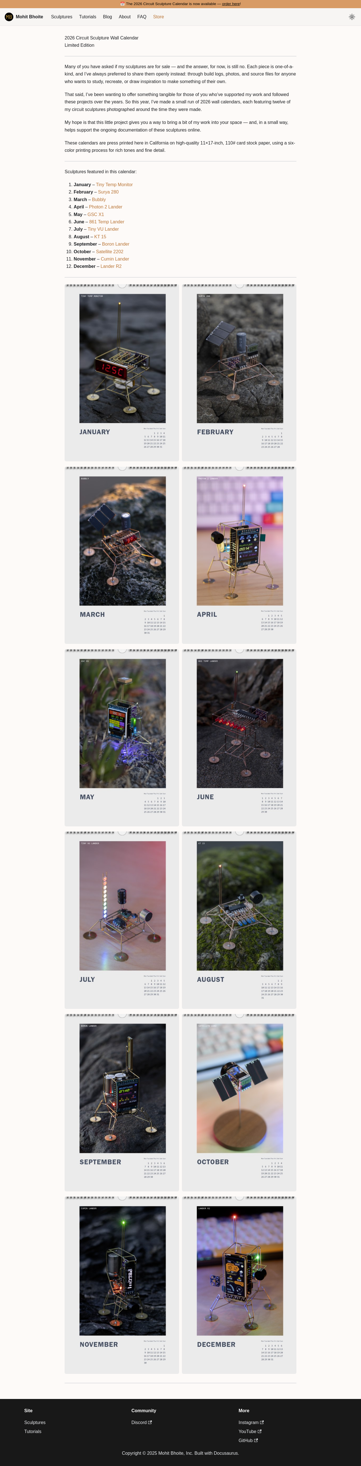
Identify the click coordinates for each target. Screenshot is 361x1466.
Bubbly (99, 199)
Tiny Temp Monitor (114, 184)
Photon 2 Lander (105, 206)
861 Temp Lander (106, 221)
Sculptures (61, 16)
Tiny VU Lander (103, 229)
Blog (107, 16)
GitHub (248, 1440)
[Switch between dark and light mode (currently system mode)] (351, 16)
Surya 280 (108, 192)
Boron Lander (115, 244)
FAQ (141, 16)
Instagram (251, 1422)
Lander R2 (111, 266)
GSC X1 (95, 214)
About (125, 16)
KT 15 (100, 236)
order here (231, 4)
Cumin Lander (115, 259)
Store (158, 16)
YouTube (250, 1431)
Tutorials (87, 16)
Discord (141, 1422)
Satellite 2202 (109, 251)
